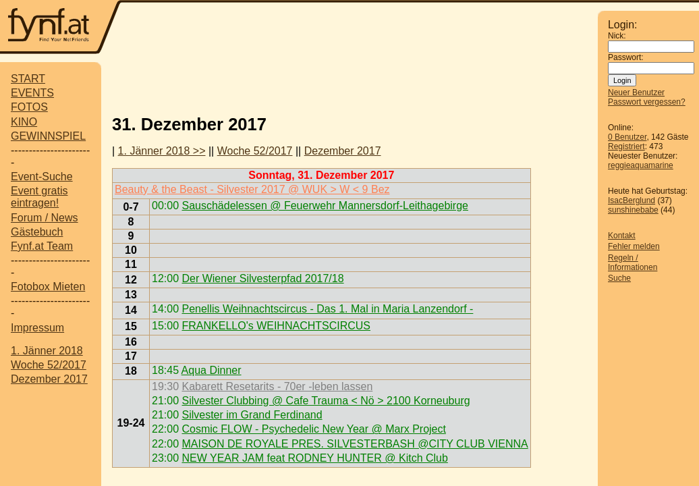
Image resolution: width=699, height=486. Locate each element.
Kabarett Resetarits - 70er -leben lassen (276, 386)
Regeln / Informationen (632, 262)
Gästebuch (37, 232)
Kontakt (622, 235)
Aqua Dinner (211, 370)
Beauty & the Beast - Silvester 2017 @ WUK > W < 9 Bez (252, 189)
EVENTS (32, 93)
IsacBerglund (631, 200)
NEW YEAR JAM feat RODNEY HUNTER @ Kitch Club (314, 458)
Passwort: (626, 57)
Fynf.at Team (42, 246)
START (28, 78)
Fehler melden (634, 246)
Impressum (37, 327)
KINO (24, 122)
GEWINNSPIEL (48, 136)
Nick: (617, 35)
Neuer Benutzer (636, 92)
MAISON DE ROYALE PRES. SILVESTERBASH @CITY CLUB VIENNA (354, 444)
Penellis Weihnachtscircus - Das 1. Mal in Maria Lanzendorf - (327, 309)
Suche (619, 278)
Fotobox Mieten (48, 286)
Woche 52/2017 (48, 365)
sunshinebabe (633, 210)
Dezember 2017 (49, 379)
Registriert (626, 146)
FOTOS (29, 107)
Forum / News (44, 217)
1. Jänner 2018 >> (162, 151)
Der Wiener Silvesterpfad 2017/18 (262, 278)
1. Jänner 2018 (47, 350)
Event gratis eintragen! (39, 197)
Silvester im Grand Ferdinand (251, 415)
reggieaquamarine (640, 165)
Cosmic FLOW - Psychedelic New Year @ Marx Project (313, 429)
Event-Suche (42, 176)
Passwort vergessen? (647, 102)
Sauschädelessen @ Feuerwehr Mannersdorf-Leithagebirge (324, 205)
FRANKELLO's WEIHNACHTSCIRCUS (275, 325)
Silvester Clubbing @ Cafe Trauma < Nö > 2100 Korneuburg (325, 400)
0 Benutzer (627, 137)
